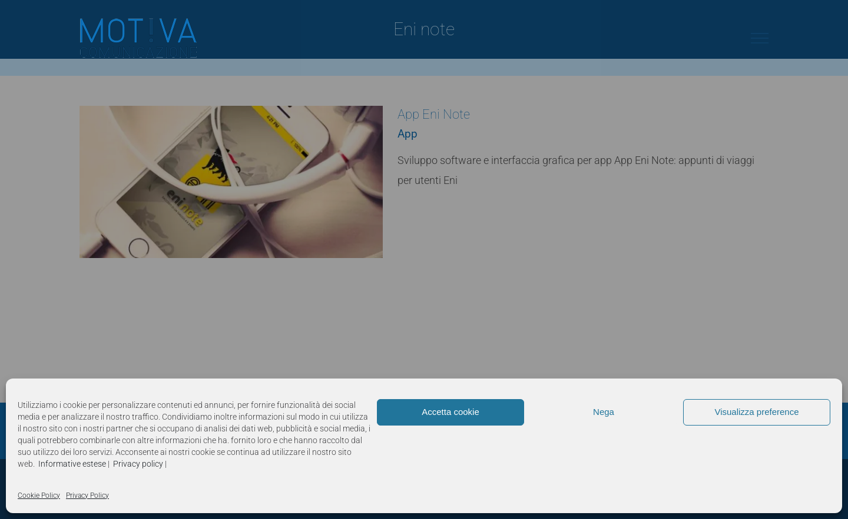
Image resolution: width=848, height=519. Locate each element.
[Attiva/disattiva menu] (759, 38)
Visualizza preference (756, 412)
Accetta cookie (450, 412)
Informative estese (72, 463)
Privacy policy (138, 463)
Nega (603, 412)
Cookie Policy (39, 495)
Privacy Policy (87, 495)
